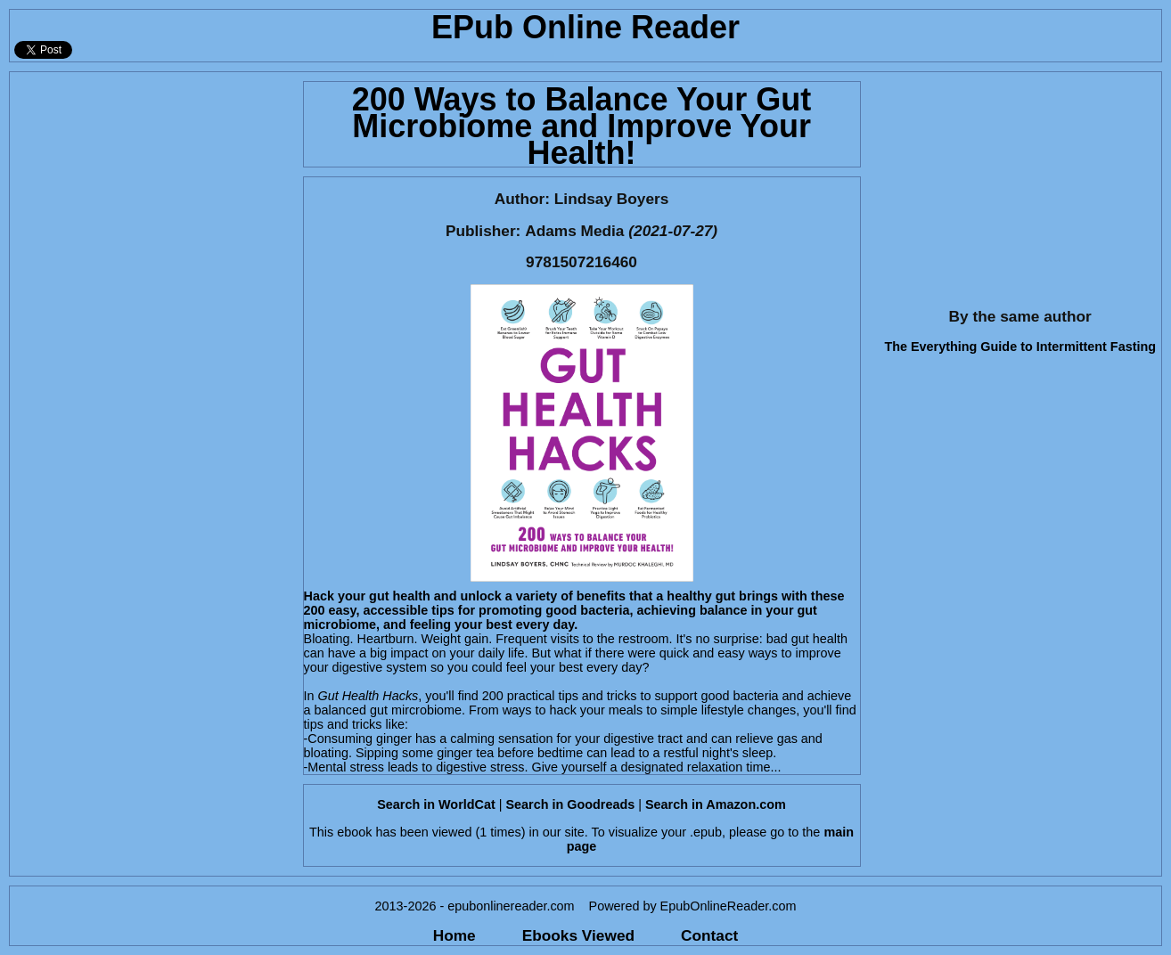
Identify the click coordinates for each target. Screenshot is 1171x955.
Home (454, 935)
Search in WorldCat (436, 804)
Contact (709, 935)
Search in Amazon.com (715, 804)
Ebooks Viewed (578, 935)
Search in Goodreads (570, 804)
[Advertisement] (151, 183)
